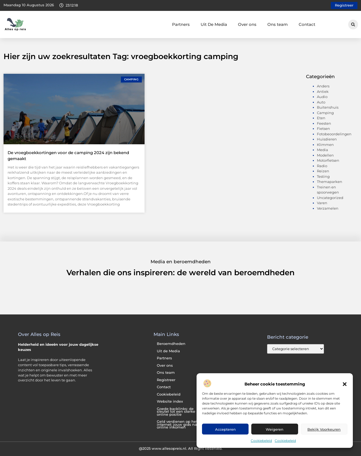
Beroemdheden (171, 344)
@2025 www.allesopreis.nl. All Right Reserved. (180, 448)
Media (322, 150)
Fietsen (323, 128)
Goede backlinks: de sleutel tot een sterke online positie (176, 412)
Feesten (324, 123)
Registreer (166, 380)
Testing (323, 176)
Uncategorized (330, 197)
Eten (321, 118)
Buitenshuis (327, 107)
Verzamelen (327, 208)
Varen (322, 203)
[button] (344, 384)
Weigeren (274, 429)
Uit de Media (168, 351)
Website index (170, 401)
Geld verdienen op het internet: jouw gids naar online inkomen (178, 424)
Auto (321, 102)
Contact (307, 24)
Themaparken (329, 181)
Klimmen (325, 144)
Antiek (323, 91)
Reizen (323, 171)
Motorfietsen (328, 160)
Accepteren (225, 429)
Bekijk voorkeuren (324, 429)
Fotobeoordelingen (334, 134)
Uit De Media (214, 24)
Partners (181, 24)
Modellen (325, 155)
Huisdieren (327, 139)
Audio (322, 96)
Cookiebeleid (261, 441)
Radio (322, 166)
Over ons (247, 24)
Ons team (277, 24)
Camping (325, 113)
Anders (323, 86)
